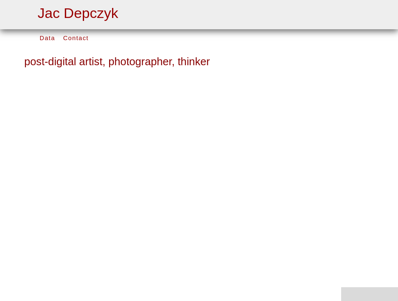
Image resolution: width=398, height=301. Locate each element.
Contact (76, 38)
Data (47, 38)
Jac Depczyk (78, 13)
